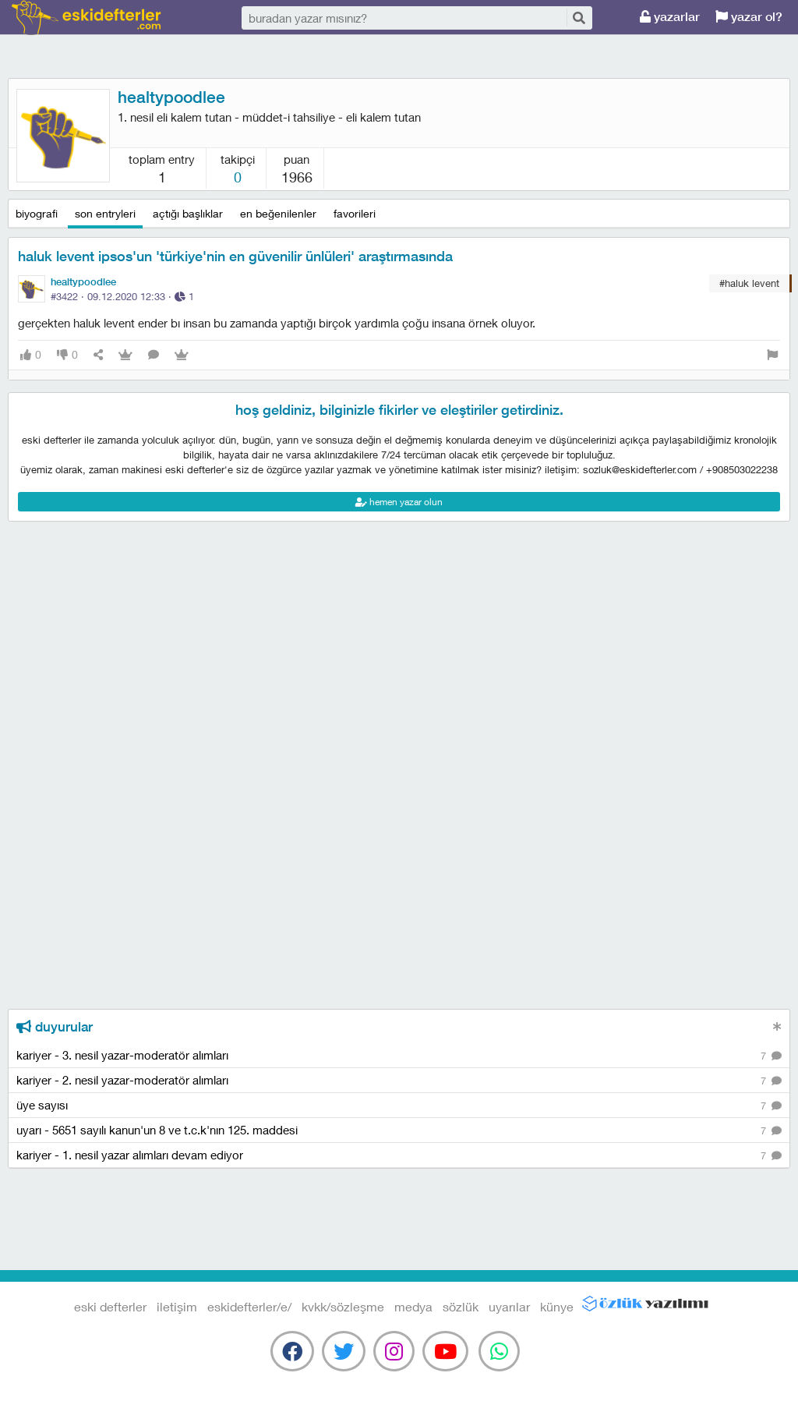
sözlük (460, 1306)
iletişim (177, 1306)
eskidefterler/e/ (249, 1306)
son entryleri (105, 213)
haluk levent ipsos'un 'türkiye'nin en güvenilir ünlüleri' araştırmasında (235, 256)
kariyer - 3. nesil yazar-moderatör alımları (399, 1056)
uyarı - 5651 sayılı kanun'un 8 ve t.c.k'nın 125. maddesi (399, 1131)
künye (557, 1306)
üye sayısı (399, 1106)
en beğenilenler (278, 213)
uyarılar (509, 1306)
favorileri (355, 213)
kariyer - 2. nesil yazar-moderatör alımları (399, 1081)
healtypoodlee (171, 97)
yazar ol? (748, 16)
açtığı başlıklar (188, 213)
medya (413, 1306)
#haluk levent (749, 283)
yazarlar (670, 16)
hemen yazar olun (399, 502)
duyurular (54, 1027)
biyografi (37, 213)
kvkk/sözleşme (343, 1306)
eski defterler (86, 17)
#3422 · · (122, 296)
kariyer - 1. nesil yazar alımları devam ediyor (399, 1156)
